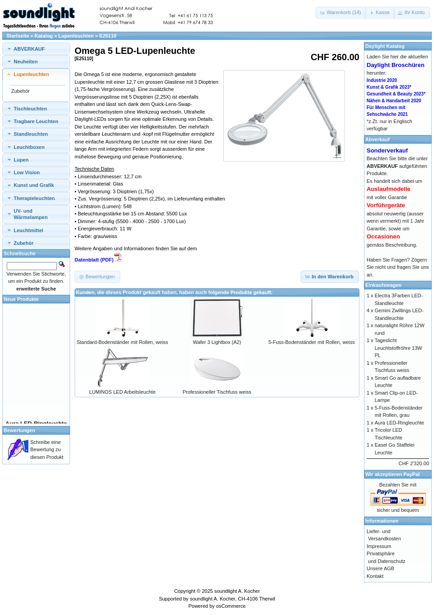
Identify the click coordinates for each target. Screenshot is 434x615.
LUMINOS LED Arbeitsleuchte (122, 392)
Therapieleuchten (34, 198)
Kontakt (375, 576)
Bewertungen (19, 430)
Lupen (21, 159)
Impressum (379, 546)
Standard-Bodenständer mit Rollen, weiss (122, 342)
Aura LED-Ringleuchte (399, 422)
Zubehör (20, 91)
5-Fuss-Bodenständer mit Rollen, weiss (312, 342)
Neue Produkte (21, 299)
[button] (341, 13)
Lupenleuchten (76, 35)
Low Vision (27, 172)
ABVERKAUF (29, 49)
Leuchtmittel (28, 230)
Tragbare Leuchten (36, 121)
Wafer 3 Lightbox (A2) (217, 342)
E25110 (108, 35)
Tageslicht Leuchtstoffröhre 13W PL (398, 348)
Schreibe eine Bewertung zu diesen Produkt (46, 449)
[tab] (36, 49)
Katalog (44, 35)
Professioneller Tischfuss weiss (217, 392)
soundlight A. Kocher (237, 591)
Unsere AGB (380, 568)
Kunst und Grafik (34, 185)
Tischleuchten (30, 108)
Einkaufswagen (383, 285)
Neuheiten (26, 61)
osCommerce (230, 606)
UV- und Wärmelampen (30, 214)
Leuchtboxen (29, 147)
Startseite (17, 35)
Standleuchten (31, 134)
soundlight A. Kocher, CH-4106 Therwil (232, 598)
